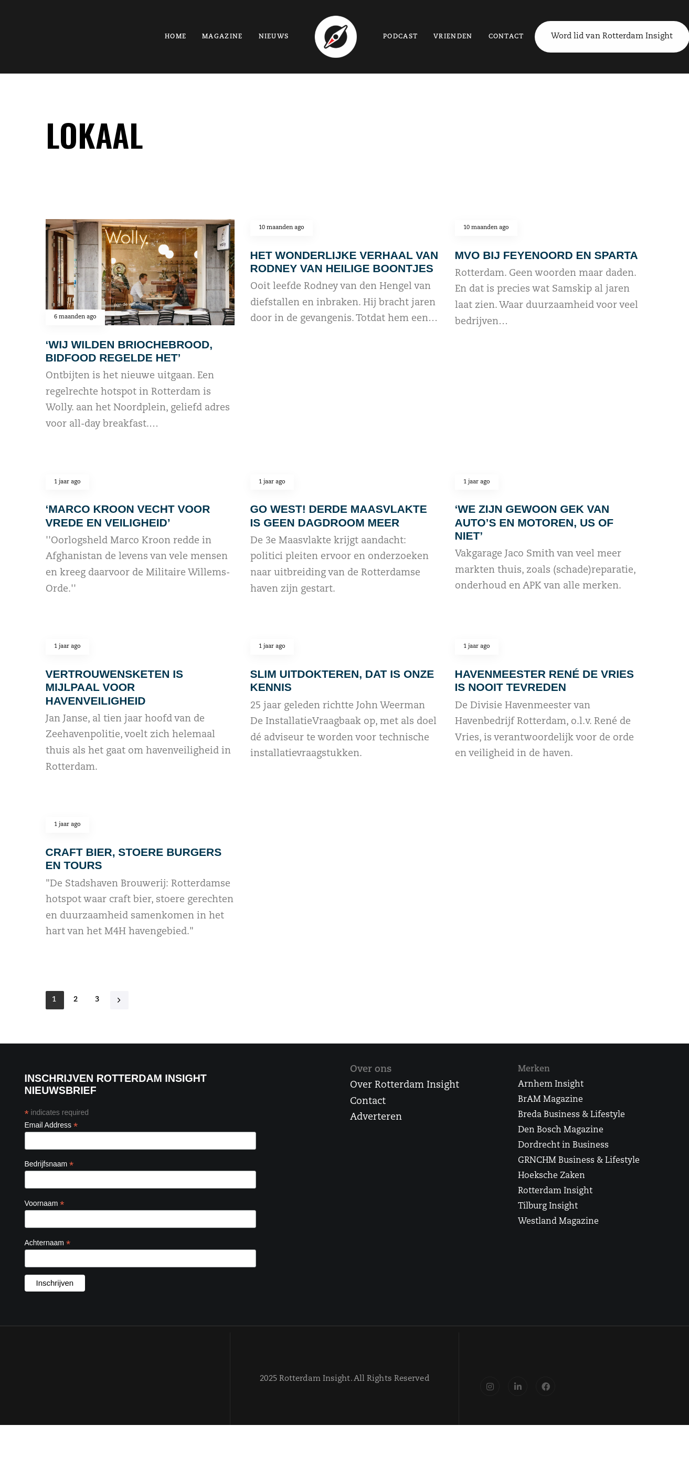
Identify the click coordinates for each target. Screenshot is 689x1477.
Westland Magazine (558, 1221)
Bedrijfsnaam (49, 1164)
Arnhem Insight (551, 1084)
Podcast (398, 37)
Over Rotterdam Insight (404, 1085)
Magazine (222, 37)
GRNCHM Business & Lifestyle (579, 1160)
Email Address (51, 1125)
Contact (505, 37)
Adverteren (376, 1117)
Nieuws (273, 37)
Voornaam (45, 1204)
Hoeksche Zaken (551, 1176)
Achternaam (48, 1243)
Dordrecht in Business (563, 1145)
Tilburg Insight (548, 1206)
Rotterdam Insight (555, 1191)
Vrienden (451, 37)
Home (175, 37)
